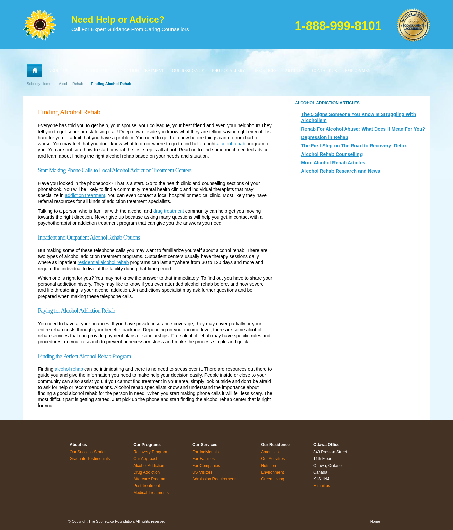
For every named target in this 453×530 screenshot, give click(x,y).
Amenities (270, 452)
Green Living (272, 479)
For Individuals (205, 452)
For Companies (206, 465)
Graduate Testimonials (90, 458)
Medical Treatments (151, 492)
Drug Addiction (146, 472)
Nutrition (268, 465)
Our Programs (147, 444)
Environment (272, 472)
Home (375, 521)
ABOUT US (58, 70)
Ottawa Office (326, 444)
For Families (203, 458)
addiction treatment (85, 195)
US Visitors (202, 472)
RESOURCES (264, 70)
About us (78, 444)
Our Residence (275, 444)
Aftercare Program (149, 479)
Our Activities (273, 458)
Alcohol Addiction (148, 465)
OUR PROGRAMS (92, 70)
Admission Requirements (214, 479)
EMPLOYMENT (359, 70)
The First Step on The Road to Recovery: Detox (354, 145)
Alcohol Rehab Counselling (332, 154)
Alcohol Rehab (71, 84)
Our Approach (145, 458)
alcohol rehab (231, 143)
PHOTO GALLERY (228, 70)
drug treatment (168, 211)
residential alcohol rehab (103, 262)
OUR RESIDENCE (188, 70)
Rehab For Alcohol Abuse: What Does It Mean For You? (363, 129)
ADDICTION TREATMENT (140, 70)
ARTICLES (294, 70)
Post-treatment (146, 485)
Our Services (204, 444)
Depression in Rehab (324, 137)
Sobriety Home (39, 84)
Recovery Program (150, 452)
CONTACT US (324, 70)
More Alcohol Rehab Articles (333, 162)
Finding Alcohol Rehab (111, 84)
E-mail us (321, 485)
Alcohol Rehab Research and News (340, 171)
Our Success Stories (88, 452)
